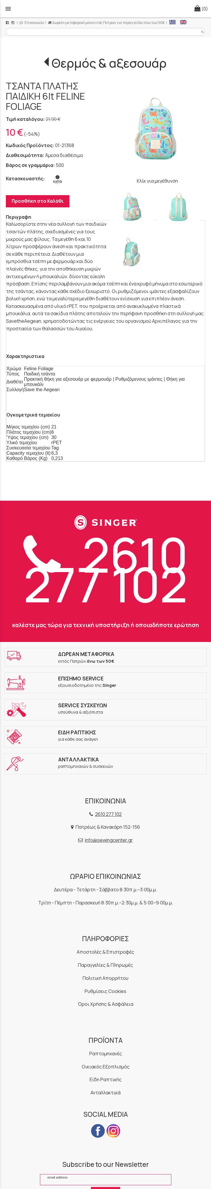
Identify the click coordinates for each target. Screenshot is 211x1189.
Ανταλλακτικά (105, 1092)
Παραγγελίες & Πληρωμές (105, 965)
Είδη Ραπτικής (106, 1079)
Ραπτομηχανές (105, 1053)
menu (8, 8)
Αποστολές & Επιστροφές (105, 952)
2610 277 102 (105, 569)
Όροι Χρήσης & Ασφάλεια (105, 1004)
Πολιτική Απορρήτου (105, 978)
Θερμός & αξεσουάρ (109, 63)
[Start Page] (105, 8)
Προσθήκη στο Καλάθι (38, 201)
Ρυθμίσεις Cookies (105, 991)
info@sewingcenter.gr (109, 840)
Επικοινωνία (32, 22)
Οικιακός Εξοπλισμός (106, 1066)
